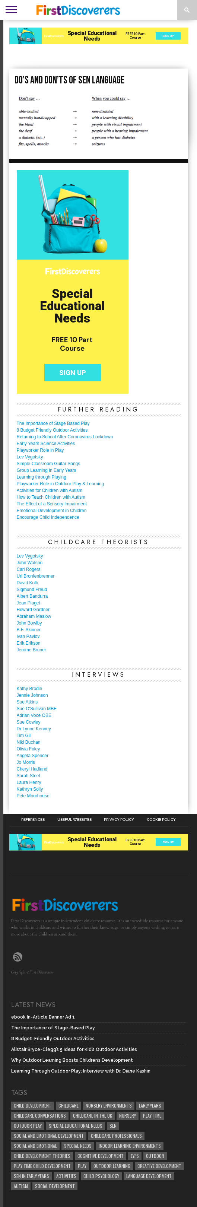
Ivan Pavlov (28, 636)
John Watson (30, 562)
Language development (149, 1176)
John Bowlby (29, 623)
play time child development (42, 1166)
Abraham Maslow (34, 616)
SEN (113, 1125)
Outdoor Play (28, 1125)
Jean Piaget (28, 603)
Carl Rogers (29, 569)
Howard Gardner (33, 609)
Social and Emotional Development (49, 1136)
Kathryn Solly (30, 789)
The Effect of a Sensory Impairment (52, 503)
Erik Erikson (29, 643)
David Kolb (27, 582)
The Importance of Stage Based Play (53, 423)
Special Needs (78, 1146)
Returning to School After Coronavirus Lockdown (65, 436)
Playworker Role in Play (40, 450)
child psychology (101, 1176)
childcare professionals (116, 1136)
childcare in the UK (92, 1115)
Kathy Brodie (29, 688)
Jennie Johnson (32, 695)
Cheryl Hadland (32, 769)
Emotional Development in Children (52, 510)
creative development (159, 1166)
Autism (21, 1186)
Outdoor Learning (111, 1166)
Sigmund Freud (32, 589)
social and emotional (35, 1146)
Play (82, 1166)
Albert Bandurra (32, 596)
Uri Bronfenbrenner (36, 576)
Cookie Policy (161, 820)
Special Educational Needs (75, 1125)
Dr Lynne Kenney (34, 728)
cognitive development (100, 1156)
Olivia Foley (28, 749)
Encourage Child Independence (48, 517)
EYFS (135, 1156)
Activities (66, 1176)
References (33, 820)
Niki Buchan (29, 742)
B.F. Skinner (29, 629)
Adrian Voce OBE (34, 715)
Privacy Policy (119, 820)
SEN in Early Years (31, 1176)
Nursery (127, 1115)
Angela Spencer (32, 755)
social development (55, 1186)
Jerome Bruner (31, 649)
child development (32, 1105)
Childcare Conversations (40, 1115)
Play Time (152, 1115)
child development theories (42, 1156)
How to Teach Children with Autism (51, 497)
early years (150, 1105)
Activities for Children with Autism (50, 490)
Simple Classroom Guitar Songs (48, 463)
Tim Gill (24, 735)
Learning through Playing (41, 477)
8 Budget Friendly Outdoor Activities (52, 430)
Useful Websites (74, 820)
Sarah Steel (28, 775)
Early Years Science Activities (46, 443)
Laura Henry (29, 782)
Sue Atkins (27, 702)
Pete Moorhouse (33, 795)
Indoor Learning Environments (130, 1146)
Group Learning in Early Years (46, 470)
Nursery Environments (109, 1105)
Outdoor (155, 1156)
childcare (68, 1105)
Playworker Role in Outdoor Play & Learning (60, 483)
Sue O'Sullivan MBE (37, 708)
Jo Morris (26, 762)
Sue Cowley (29, 722)
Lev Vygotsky (30, 457)
